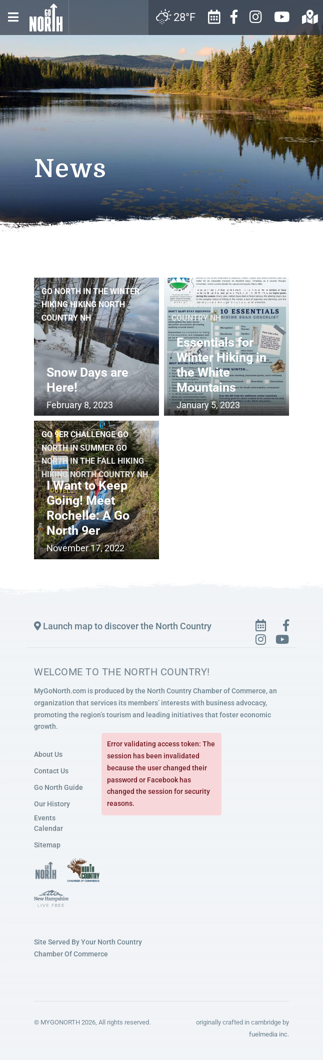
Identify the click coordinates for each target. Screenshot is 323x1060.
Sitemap (47, 845)
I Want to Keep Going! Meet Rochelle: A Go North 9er (88, 508)
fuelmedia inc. (269, 1033)
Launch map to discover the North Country (123, 626)
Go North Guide (58, 787)
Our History (52, 804)
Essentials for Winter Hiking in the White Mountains (221, 365)
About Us (48, 754)
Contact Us (51, 771)
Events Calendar (48, 823)
